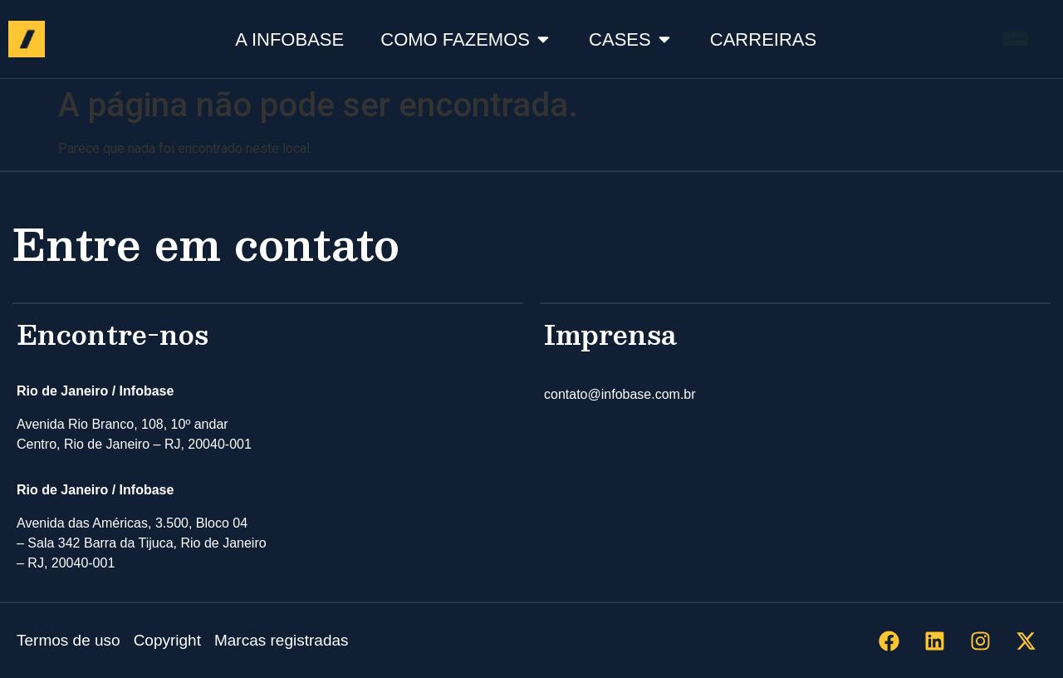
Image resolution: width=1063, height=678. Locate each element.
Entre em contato (205, 243)
